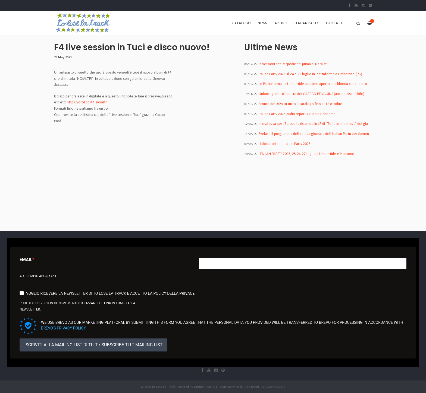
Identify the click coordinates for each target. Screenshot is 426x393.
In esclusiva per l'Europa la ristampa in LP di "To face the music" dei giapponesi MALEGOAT (329, 124)
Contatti (334, 23)
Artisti (281, 23)
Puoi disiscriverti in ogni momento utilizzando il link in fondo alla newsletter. (77, 306)
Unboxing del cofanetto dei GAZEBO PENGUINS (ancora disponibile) (311, 94)
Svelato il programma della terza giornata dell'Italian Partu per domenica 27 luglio (323, 134)
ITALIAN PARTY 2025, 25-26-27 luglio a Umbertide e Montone (306, 154)
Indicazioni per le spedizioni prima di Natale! (293, 64)
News (262, 23)
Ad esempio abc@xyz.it (39, 276)
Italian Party (307, 23)
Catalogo (241, 23)
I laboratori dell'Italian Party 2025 (285, 144)
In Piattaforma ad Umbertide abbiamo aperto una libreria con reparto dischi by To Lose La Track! (334, 84)
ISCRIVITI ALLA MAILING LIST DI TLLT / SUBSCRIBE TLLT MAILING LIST (93, 344)
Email (26, 259)
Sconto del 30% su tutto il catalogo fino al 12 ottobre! (301, 104)
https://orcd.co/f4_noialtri (87, 102)
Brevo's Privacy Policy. (63, 328)
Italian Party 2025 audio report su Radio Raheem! (297, 114)
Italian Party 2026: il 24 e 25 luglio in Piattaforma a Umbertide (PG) (310, 74)
